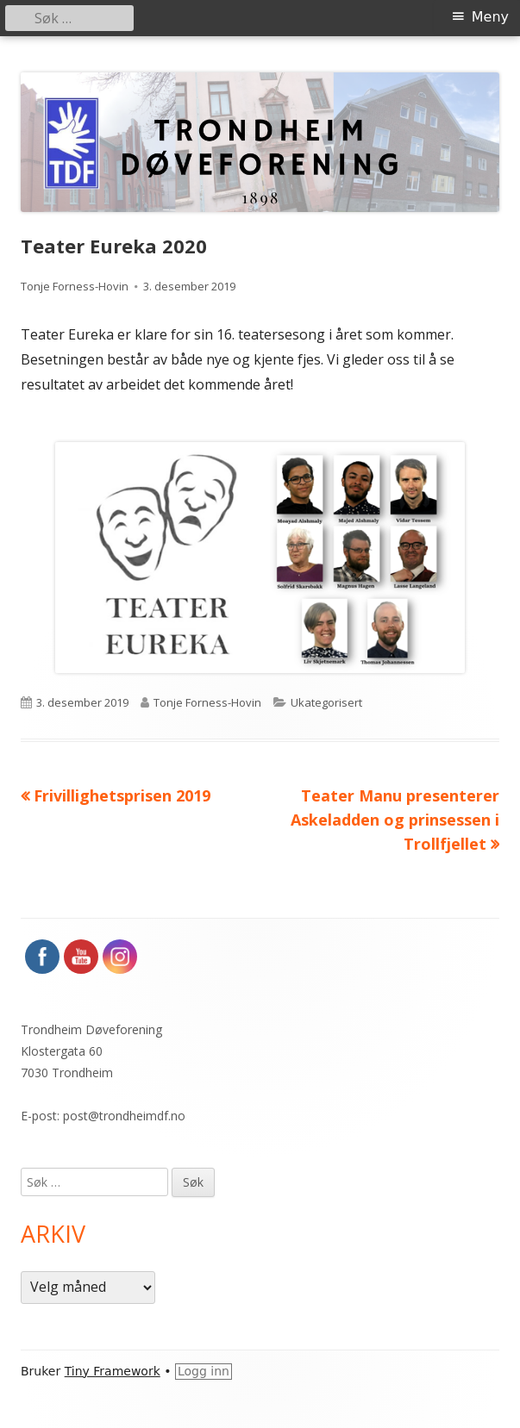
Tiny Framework (112, 1371)
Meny (490, 17)
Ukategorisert (326, 702)
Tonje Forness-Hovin (74, 286)
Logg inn (203, 1371)
